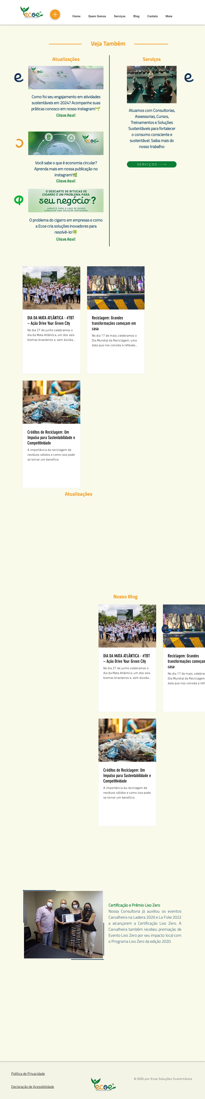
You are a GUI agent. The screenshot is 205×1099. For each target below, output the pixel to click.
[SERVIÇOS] (152, 164)
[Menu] (55, 14)
